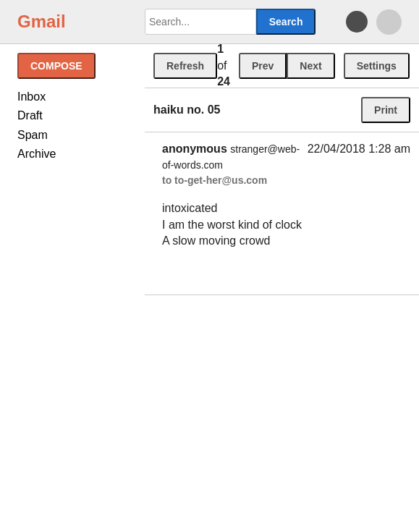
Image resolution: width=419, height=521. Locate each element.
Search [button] (286, 21)
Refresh (185, 66)
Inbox (31, 96)
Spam (32, 135)
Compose (56, 66)
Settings (377, 66)
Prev (263, 66)
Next (310, 66)
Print (385, 110)
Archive (36, 154)
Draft (30, 115)
